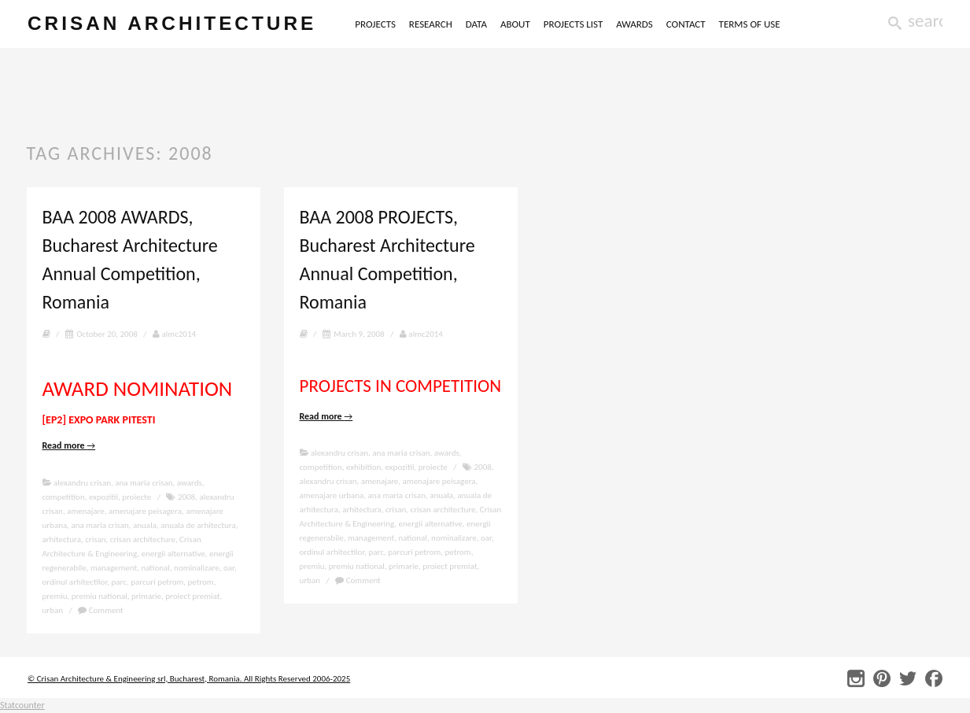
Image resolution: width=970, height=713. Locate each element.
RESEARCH (459, 24)
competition (63, 497)
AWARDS (662, 24)
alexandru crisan (82, 483)
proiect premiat (192, 596)
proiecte (136, 497)
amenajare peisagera (145, 511)
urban (52, 610)
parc (119, 582)
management (113, 568)
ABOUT (544, 24)
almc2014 (174, 334)
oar (228, 568)
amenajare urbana (332, 495)
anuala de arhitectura (198, 525)
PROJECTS (403, 24)
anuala (145, 525)
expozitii (103, 497)
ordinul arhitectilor (75, 582)
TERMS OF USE (778, 24)
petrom (201, 582)
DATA (504, 24)
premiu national (99, 596)
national (155, 568)
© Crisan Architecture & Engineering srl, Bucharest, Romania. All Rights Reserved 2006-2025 (189, 679)
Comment (101, 610)
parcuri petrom (157, 582)
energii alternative (173, 554)
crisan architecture (186, 25)
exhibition (363, 467)
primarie (146, 596)
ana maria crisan (143, 483)
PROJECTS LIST (602, 24)
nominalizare (196, 568)
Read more (69, 445)
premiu (55, 596)
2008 (186, 497)
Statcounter (22, 705)
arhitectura (61, 539)
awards (189, 483)
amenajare (86, 511)
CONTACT (714, 24)
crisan (95, 539)
